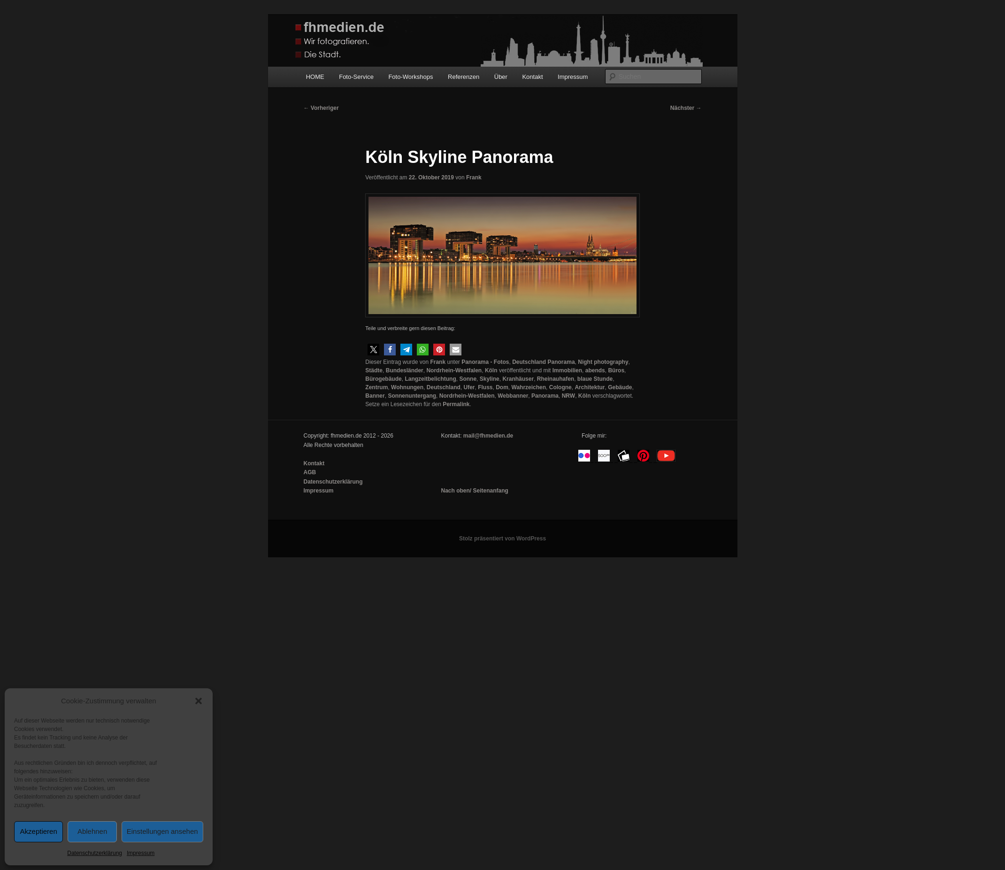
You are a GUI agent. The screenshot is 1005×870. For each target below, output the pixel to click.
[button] (198, 701)
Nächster (686, 108)
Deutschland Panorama (543, 362)
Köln (491, 370)
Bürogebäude (383, 379)
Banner (374, 396)
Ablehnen (92, 831)
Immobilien (567, 370)
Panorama (545, 396)
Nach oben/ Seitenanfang (474, 490)
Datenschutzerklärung (94, 853)
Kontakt (532, 76)
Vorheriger (321, 108)
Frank (474, 177)
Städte (374, 370)
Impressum (140, 853)
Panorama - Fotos (485, 362)
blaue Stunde (595, 379)
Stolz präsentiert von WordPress (502, 538)
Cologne (560, 387)
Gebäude (620, 387)
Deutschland (443, 387)
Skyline (489, 379)
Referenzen (463, 76)
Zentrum (376, 387)
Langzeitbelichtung (430, 379)
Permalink (456, 404)
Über (500, 76)
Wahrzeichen (529, 387)
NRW (568, 396)
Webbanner (513, 396)
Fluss (485, 387)
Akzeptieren (38, 831)
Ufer (469, 387)
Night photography (603, 362)
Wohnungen (407, 387)
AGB (310, 472)
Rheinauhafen (555, 379)
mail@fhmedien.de (488, 435)
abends (595, 370)
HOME (315, 76)
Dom (502, 387)
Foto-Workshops (410, 76)
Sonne (467, 379)
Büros (616, 370)
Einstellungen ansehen (162, 831)
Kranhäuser (518, 379)
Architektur (590, 387)
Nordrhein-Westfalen (454, 370)
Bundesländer (404, 370)
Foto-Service (356, 76)
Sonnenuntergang (412, 396)
